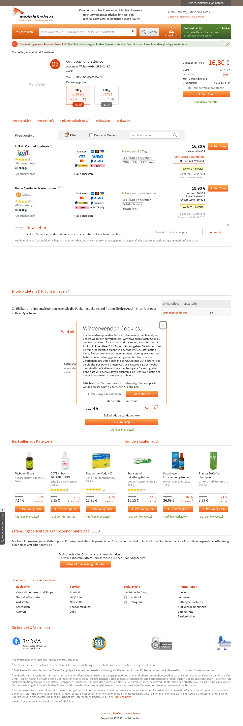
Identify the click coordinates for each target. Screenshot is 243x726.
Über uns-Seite (123, 697)
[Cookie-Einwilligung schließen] (163, 325)
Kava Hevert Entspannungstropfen (176, 475)
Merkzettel (190, 28)
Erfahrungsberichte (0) (75, 120)
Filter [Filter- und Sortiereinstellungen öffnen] (70, 135)
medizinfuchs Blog (135, 592)
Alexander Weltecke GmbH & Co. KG (88, 66)
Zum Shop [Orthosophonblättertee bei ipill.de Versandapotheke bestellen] (217, 146)
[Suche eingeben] (84, 32)
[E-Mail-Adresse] (177, 232)
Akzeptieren (142, 394)
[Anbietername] (151, 135)
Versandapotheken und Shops (34, 592)
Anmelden (171, 32)
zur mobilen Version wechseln (121, 713)
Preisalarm (103, 120)
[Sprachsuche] (132, 32)
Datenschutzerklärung (129, 353)
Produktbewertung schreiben (85, 564)
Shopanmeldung (80, 607)
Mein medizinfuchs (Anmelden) (206, 3)
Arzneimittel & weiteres (40, 52)
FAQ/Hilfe (75, 597)
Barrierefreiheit (186, 616)
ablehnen (114, 350)
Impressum (131, 401)
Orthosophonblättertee (84, 61)
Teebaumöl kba (24, 473)
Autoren (21, 611)
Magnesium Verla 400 (99, 473)
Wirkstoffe (123, 120)
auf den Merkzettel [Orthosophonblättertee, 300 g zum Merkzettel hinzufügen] (206, 102)
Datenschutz (112, 401)
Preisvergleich (22, 120)
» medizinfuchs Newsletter (186, 17)
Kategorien (24, 32)
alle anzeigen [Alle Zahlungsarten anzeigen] (84, 174)
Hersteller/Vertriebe (28, 597)
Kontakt (75, 592)
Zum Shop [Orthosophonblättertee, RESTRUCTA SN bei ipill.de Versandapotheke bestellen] (107, 422)
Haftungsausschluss (189, 602)
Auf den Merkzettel (122, 430)
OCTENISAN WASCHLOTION (60, 475)
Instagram (133, 602)
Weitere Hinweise (193, 168)
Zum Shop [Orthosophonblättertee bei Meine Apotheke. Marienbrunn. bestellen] (217, 188)
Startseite (17, 52)
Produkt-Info (46, 120)
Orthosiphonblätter (175, 312)
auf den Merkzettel (27, 516)
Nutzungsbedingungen (191, 607)
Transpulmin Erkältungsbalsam (139, 475)
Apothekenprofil (26, 174)
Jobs (72, 611)
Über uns (182, 592)
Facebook (133, 597)
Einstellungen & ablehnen (104, 394)
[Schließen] (227, 44)
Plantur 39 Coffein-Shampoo (210, 475)
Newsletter (76, 602)
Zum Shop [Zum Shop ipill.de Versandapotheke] (198, 94)
